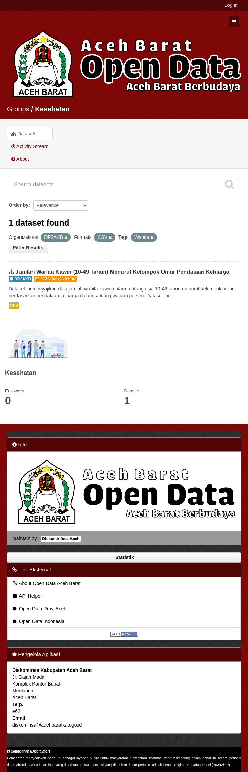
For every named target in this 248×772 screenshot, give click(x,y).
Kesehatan (52, 109)
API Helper (27, 596)
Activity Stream (29, 146)
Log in (231, 5)
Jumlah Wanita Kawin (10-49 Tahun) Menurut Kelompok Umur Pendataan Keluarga (122, 272)
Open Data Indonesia (38, 621)
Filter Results (28, 247)
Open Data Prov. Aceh (39, 608)
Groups (18, 109)
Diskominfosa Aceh (60, 538)
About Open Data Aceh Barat (46, 583)
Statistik (124, 557)
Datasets (23, 133)
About (20, 159)
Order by (18, 205)
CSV (14, 305)
